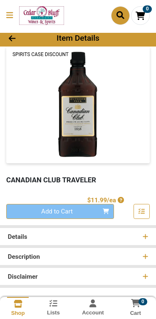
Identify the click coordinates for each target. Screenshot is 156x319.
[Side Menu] (9, 15)
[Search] (120, 15)
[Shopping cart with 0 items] (140, 15)
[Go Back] (24, 38)
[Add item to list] (142, 211)
